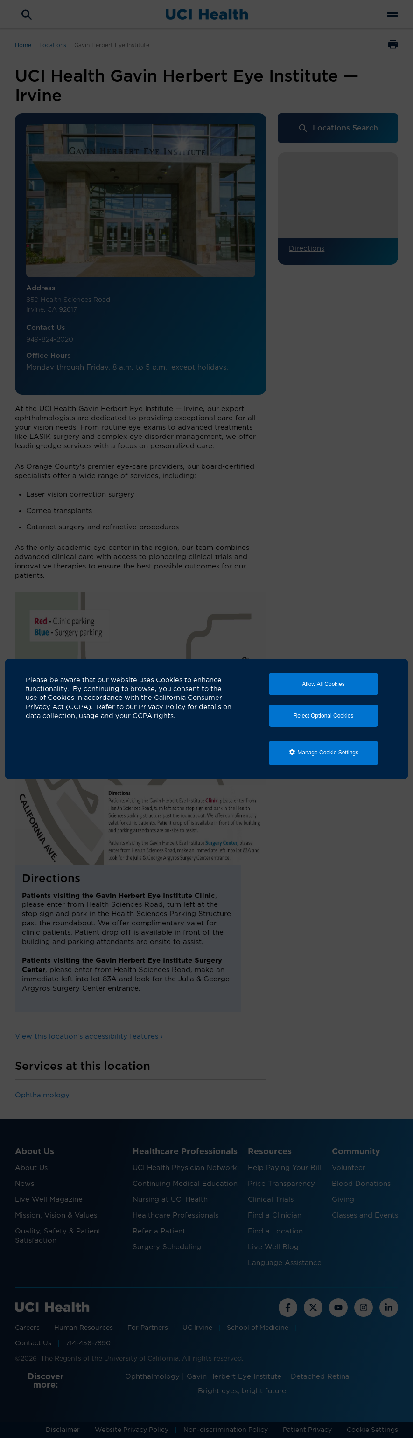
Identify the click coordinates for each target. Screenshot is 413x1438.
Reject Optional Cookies (324, 715)
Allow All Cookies (323, 684)
